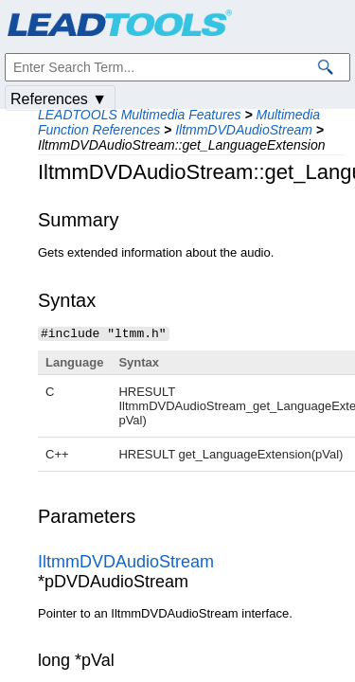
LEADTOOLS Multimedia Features (139, 114)
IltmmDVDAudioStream (243, 129)
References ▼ (58, 99)
